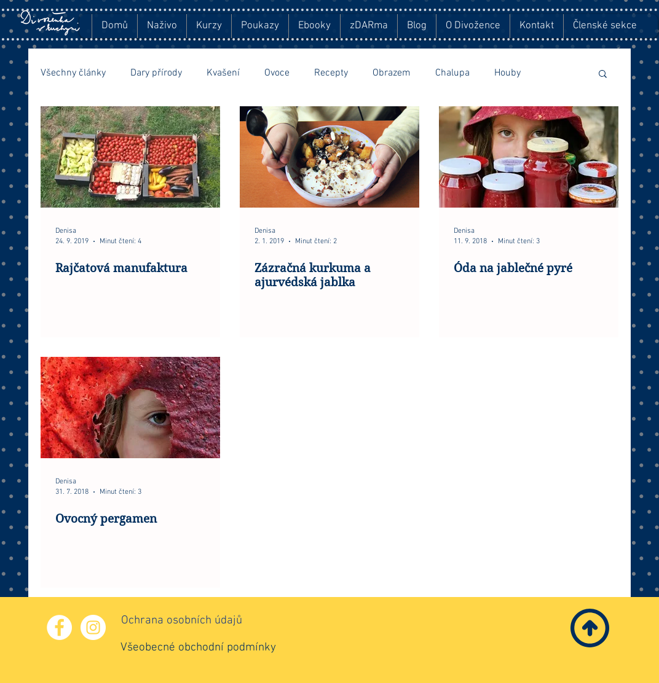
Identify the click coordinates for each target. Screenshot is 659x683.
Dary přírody (156, 73)
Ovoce (277, 73)
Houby (507, 73)
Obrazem (392, 73)
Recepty (331, 73)
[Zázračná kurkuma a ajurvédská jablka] (329, 157)
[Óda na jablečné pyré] (528, 157)
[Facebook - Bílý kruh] (59, 627)
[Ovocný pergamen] (130, 407)
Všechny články (73, 73)
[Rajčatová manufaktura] (130, 157)
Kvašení (223, 73)
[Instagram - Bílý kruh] (93, 627)
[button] (603, 74)
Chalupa (452, 73)
